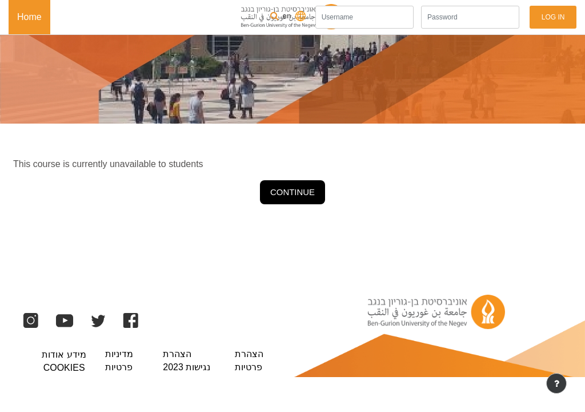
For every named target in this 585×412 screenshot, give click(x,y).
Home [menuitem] (29, 17)
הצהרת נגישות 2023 (186, 360)
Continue (292, 192)
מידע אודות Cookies (64, 361)
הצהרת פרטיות (249, 360)
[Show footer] (556, 383)
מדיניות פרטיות (119, 360)
